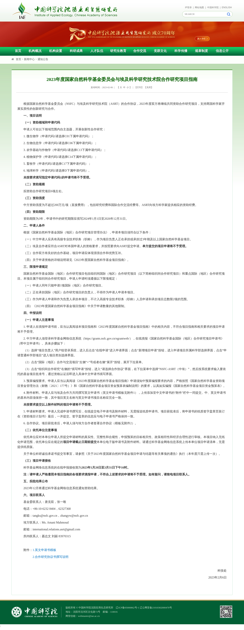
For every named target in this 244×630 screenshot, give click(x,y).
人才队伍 (96, 51)
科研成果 (76, 51)
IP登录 (188, 7)
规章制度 (201, 51)
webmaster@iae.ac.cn (89, 616)
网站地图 (199, 7)
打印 (139, 87)
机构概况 (35, 51)
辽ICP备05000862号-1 (127, 607)
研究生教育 (118, 51)
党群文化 (160, 51)
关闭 (148, 87)
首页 (18, 51)
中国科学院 (213, 7)
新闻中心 (29, 59)
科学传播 (180, 51)
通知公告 (43, 59)
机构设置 (55, 51)
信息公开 (222, 51)
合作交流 (139, 51)
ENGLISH (227, 7)
